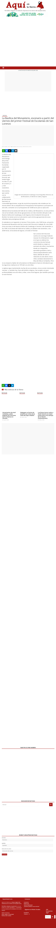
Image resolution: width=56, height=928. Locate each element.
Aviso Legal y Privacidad (8, 914)
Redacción (26, 903)
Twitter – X (27, 914)
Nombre (4, 837)
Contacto (26, 902)
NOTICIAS (5, 115)
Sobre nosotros (5, 913)
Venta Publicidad (28, 905)
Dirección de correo (6, 848)
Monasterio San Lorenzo (17, 146)
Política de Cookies (6, 915)
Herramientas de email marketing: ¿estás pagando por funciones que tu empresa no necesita (9, 415)
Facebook (26, 912)
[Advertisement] (28, 81)
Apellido (4, 843)
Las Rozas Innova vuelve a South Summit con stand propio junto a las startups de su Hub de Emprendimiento (45, 415)
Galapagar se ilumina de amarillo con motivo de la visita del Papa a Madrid (27, 414)
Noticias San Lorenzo (27, 146)
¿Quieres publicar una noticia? (31, 906)
